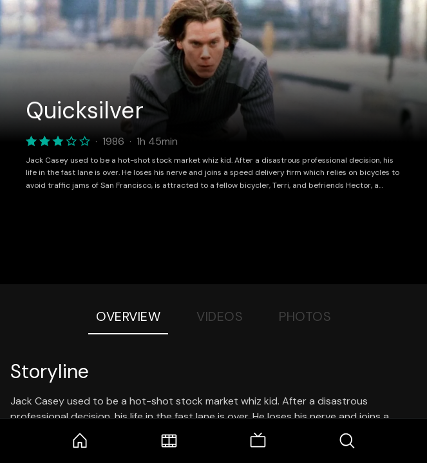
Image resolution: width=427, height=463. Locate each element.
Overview (128, 316)
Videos (219, 316)
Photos (305, 316)
